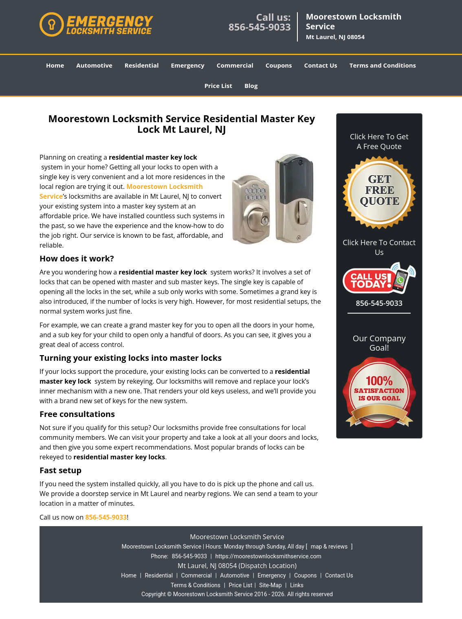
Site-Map (270, 585)
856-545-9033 (260, 26)
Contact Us (320, 65)
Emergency (188, 65)
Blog (250, 85)
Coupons (279, 65)
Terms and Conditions (383, 65)
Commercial (235, 65)
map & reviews (330, 546)
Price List (218, 85)
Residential (142, 65)
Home (55, 65)
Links (297, 585)
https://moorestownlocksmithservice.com (268, 556)
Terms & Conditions (195, 585)
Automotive (94, 65)
